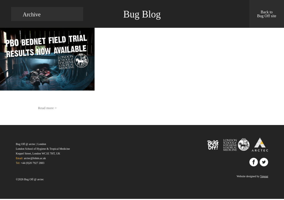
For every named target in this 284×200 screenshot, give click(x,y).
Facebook (253, 162)
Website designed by (252, 176)
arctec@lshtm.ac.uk (35, 158)
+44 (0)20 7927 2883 (32, 162)
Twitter (264, 162)
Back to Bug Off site (266, 14)
